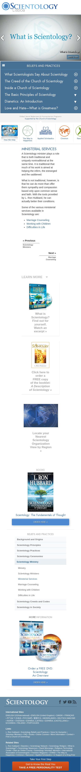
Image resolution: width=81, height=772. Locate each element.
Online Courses (42, 734)
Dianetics (24, 746)
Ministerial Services (27, 579)
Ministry (22, 568)
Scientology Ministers (28, 573)
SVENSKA (19, 721)
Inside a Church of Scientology (27, 87)
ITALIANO (21, 723)
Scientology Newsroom (28, 748)
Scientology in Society (29, 607)
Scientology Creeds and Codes (33, 601)
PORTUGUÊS (33, 723)
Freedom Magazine (39, 753)
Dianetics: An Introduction (24, 101)
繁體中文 (37, 718)
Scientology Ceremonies (30, 556)
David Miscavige (46, 748)
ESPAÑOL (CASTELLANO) (56, 721)
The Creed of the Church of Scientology (34, 81)
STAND (52, 753)
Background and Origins (30, 539)
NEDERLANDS (49, 718)
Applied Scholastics (45, 131)
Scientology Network (38, 746)
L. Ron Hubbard (12, 732)
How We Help (9, 140)
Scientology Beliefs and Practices (35, 732)
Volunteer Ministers (14, 734)
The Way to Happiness (27, 132)
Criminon (64, 131)
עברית (10, 718)
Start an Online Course (22, 750)
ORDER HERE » (40, 522)
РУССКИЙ (27, 718)
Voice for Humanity (58, 732)
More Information (58, 734)
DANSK (59, 715)
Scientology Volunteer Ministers (47, 750)
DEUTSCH (62, 718)
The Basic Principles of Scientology (30, 94)
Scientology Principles (29, 545)
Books (31, 734)
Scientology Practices (28, 550)
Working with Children (39, 223)
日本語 (18, 718)
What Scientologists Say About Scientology (36, 74)
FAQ (25, 734)
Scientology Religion (57, 746)
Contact (70, 734)
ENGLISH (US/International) (18, 715)
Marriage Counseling (38, 220)
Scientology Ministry (27, 562)
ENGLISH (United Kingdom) (43, 715)
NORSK (10, 721)
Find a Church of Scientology (18, 737)
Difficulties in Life (36, 227)
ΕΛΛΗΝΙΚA (10, 723)
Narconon (30, 755)
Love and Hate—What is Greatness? (31, 108)
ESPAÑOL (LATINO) (34, 721)
